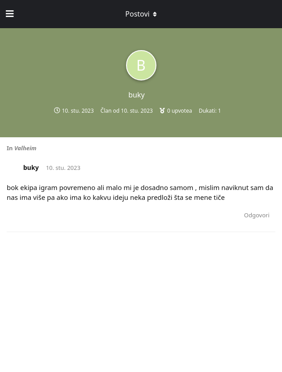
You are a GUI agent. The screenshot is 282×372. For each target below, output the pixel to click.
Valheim (25, 148)
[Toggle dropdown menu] (141, 14)
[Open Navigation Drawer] (9, 14)
